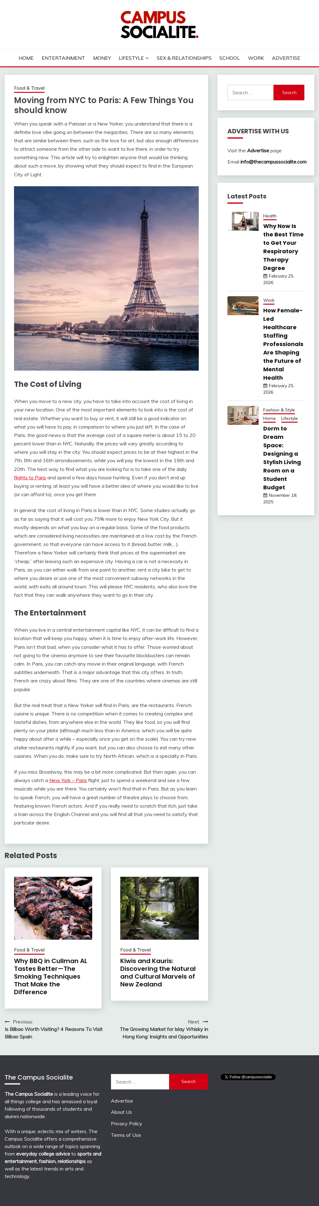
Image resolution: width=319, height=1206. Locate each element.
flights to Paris (30, 477)
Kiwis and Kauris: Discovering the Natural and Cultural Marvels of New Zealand (158, 973)
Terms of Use (126, 1135)
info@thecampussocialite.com (273, 162)
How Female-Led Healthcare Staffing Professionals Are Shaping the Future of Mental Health (283, 344)
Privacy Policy (126, 1123)
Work (256, 58)
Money (102, 58)
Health (270, 216)
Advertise (286, 58)
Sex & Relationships (184, 58)
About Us (121, 1112)
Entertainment (63, 58)
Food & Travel (29, 88)
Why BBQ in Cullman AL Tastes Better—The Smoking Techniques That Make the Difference (50, 976)
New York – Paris (68, 780)
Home (26, 58)
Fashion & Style (279, 410)
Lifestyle (131, 58)
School (229, 58)
